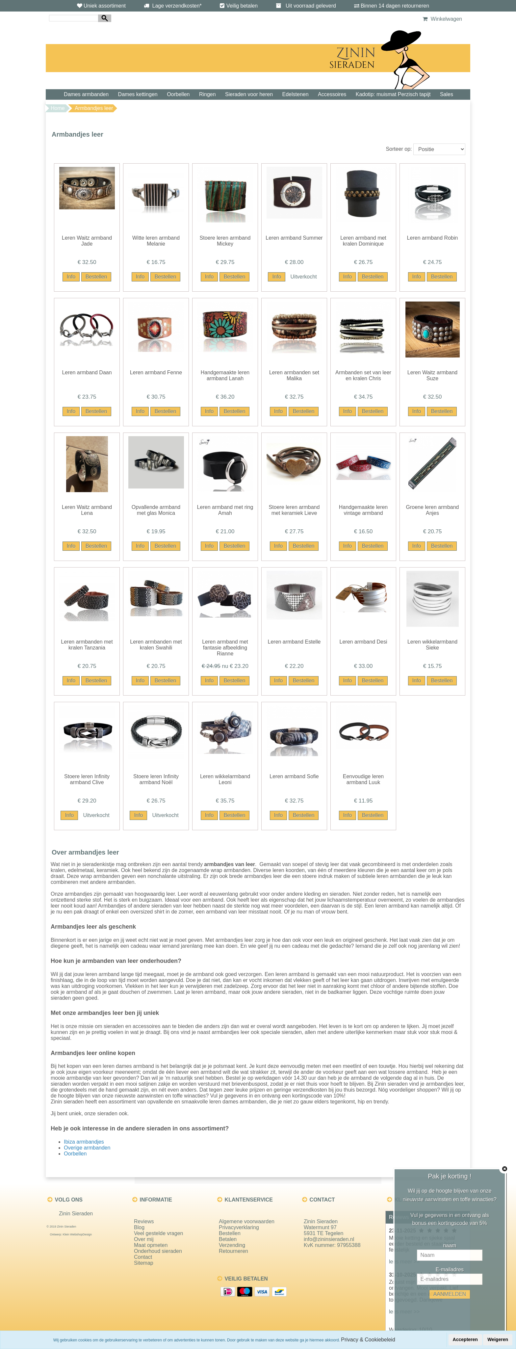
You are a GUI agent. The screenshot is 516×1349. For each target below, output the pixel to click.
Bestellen (230, 1233)
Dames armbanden (86, 94)
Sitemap (143, 1263)
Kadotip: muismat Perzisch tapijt (393, 94)
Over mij (144, 1239)
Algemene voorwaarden (246, 1221)
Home (58, 108)
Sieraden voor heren (249, 94)
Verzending (232, 1245)
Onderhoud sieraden (158, 1251)
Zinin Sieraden (76, 1213)
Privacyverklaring (239, 1227)
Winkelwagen (441, 19)
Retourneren (233, 1251)
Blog (139, 1227)
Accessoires (332, 94)
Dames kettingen (138, 94)
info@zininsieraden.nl (329, 1239)
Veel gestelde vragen (158, 1233)
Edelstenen (295, 94)
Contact (143, 1257)
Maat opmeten (151, 1245)
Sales (446, 94)
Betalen (228, 1239)
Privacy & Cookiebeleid (368, 1339)
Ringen (207, 94)
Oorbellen (178, 94)
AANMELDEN (449, 1294)
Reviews (144, 1221)
